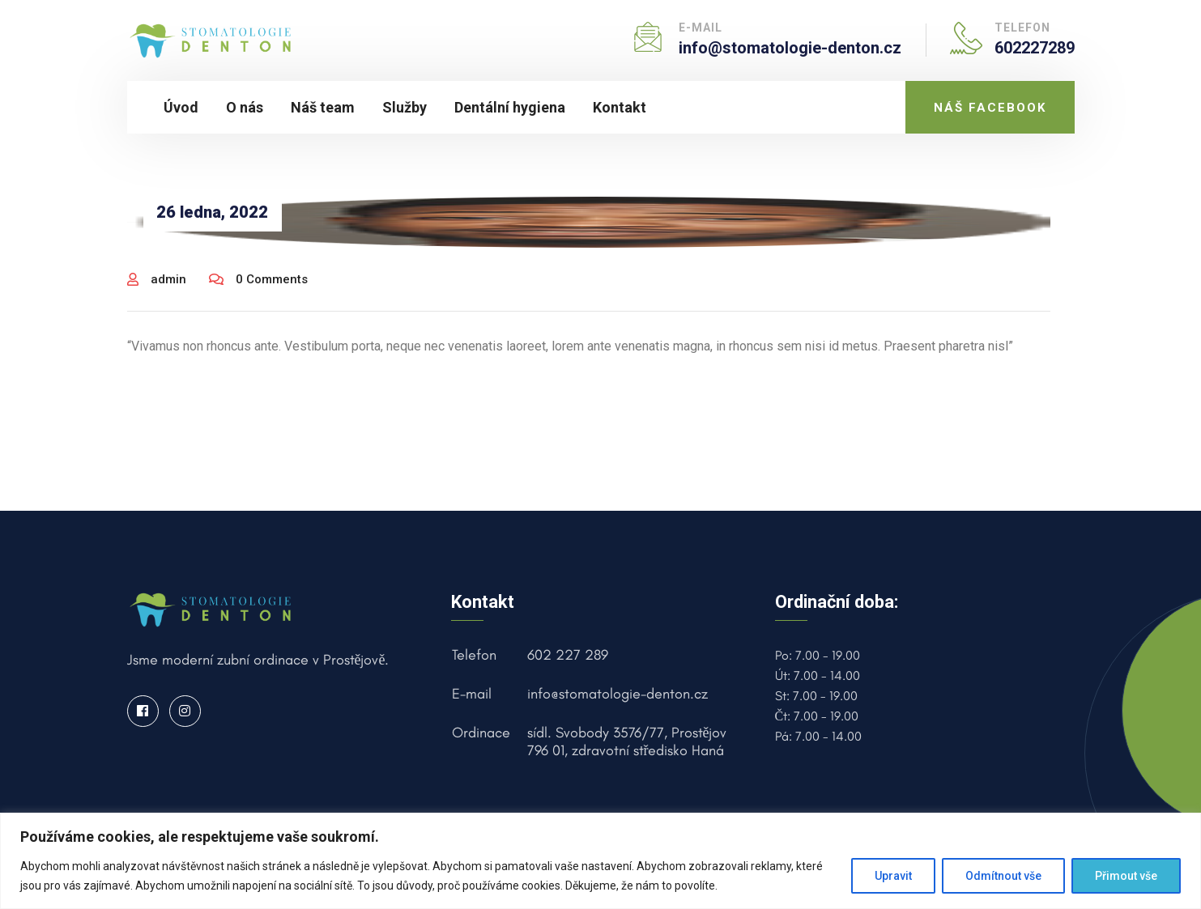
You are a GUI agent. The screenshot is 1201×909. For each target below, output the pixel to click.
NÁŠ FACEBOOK (990, 107)
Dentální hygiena (509, 107)
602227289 (1034, 47)
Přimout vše (1126, 875)
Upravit (893, 875)
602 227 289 (567, 655)
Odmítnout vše (1003, 875)
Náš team (323, 107)
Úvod (181, 107)
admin (156, 279)
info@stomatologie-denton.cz (790, 47)
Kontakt (619, 107)
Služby (404, 107)
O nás (244, 107)
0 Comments (258, 279)
